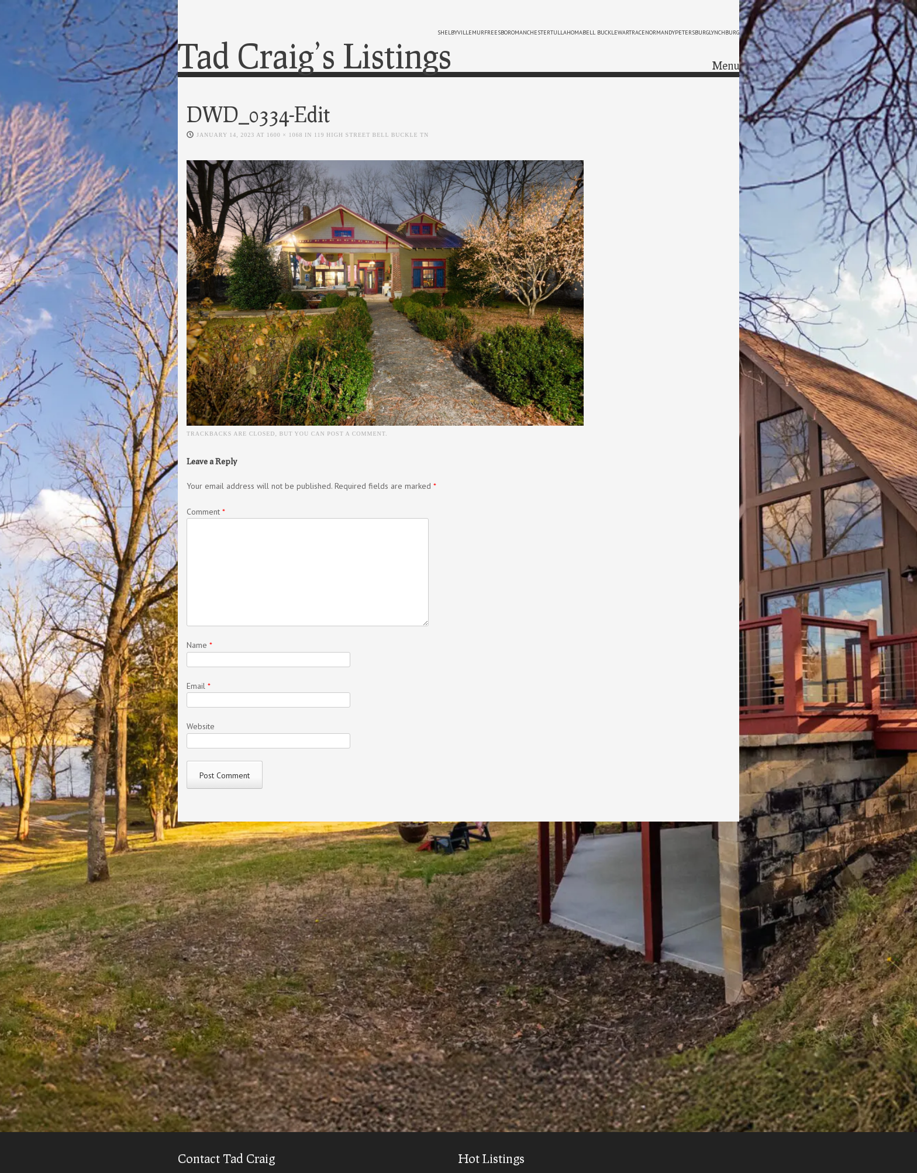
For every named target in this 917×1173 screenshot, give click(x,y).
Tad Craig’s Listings (314, 55)
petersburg (692, 32)
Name (199, 646)
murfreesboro (493, 32)
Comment (206, 512)
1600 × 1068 (285, 136)
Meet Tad (657, 67)
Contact (711, 67)
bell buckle (600, 32)
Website (201, 727)
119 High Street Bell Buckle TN (371, 136)
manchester (532, 32)
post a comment (356, 434)
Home (607, 67)
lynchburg (724, 32)
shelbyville (454, 32)
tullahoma (566, 32)
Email (199, 686)
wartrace (631, 32)
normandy (660, 32)
